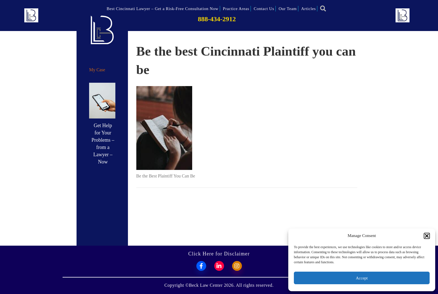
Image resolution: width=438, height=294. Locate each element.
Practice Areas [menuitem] (236, 8)
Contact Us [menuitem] (264, 8)
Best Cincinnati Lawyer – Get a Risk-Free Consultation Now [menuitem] (162, 8)
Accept (362, 278)
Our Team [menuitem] (287, 8)
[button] (427, 236)
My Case (97, 69)
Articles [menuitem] (308, 8)
